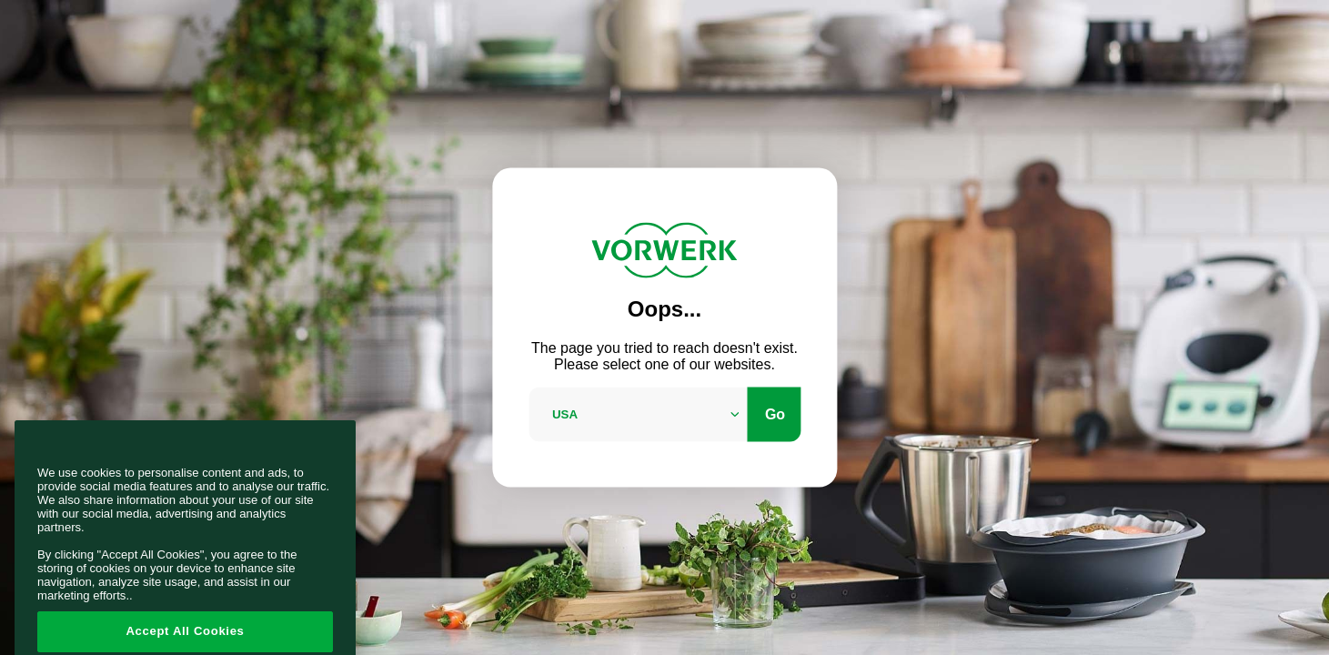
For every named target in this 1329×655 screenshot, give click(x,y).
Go (775, 413)
